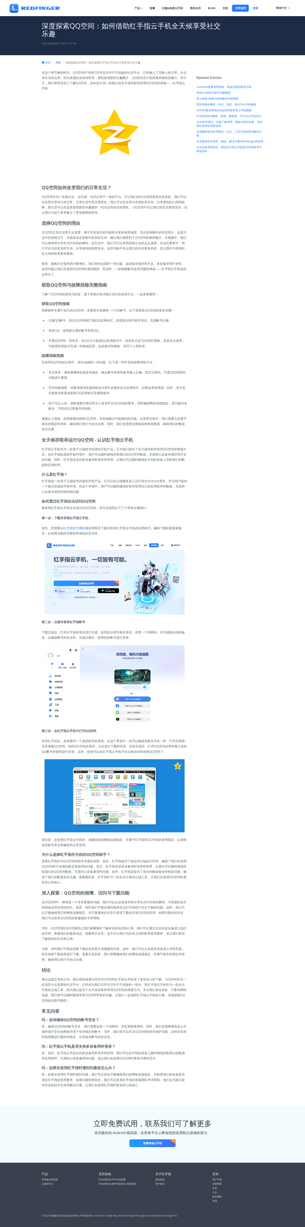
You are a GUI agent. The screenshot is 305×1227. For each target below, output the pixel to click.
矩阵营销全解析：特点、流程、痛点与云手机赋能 (226, 104)
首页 (46, 62)
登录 (255, 8)
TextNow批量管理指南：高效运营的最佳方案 (223, 87)
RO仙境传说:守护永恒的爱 (112, 1179)
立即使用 (240, 8)
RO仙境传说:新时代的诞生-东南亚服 (117, 1183)
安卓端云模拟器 (50, 1179)
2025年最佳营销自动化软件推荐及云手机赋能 (224, 110)
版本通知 (217, 1196)
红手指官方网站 (74, 528)
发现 (214, 1201)
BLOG (212, 8)
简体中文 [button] (280, 8)
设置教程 (217, 1183)
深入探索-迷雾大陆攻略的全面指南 (217, 98)
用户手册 (217, 1179)
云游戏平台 (47, 1183)
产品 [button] (138, 8)
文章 (214, 1188)
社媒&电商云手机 (172, 8)
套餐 (152, 8)
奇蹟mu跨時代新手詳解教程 (213, 92)
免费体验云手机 (159, 1142)
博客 (58, 62)
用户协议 (160, 1183)
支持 (225, 8)
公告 (214, 1192)
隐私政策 (160, 1179)
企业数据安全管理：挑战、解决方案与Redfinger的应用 (229, 141)
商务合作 (195, 8)
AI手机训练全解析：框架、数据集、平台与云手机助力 (229, 116)
